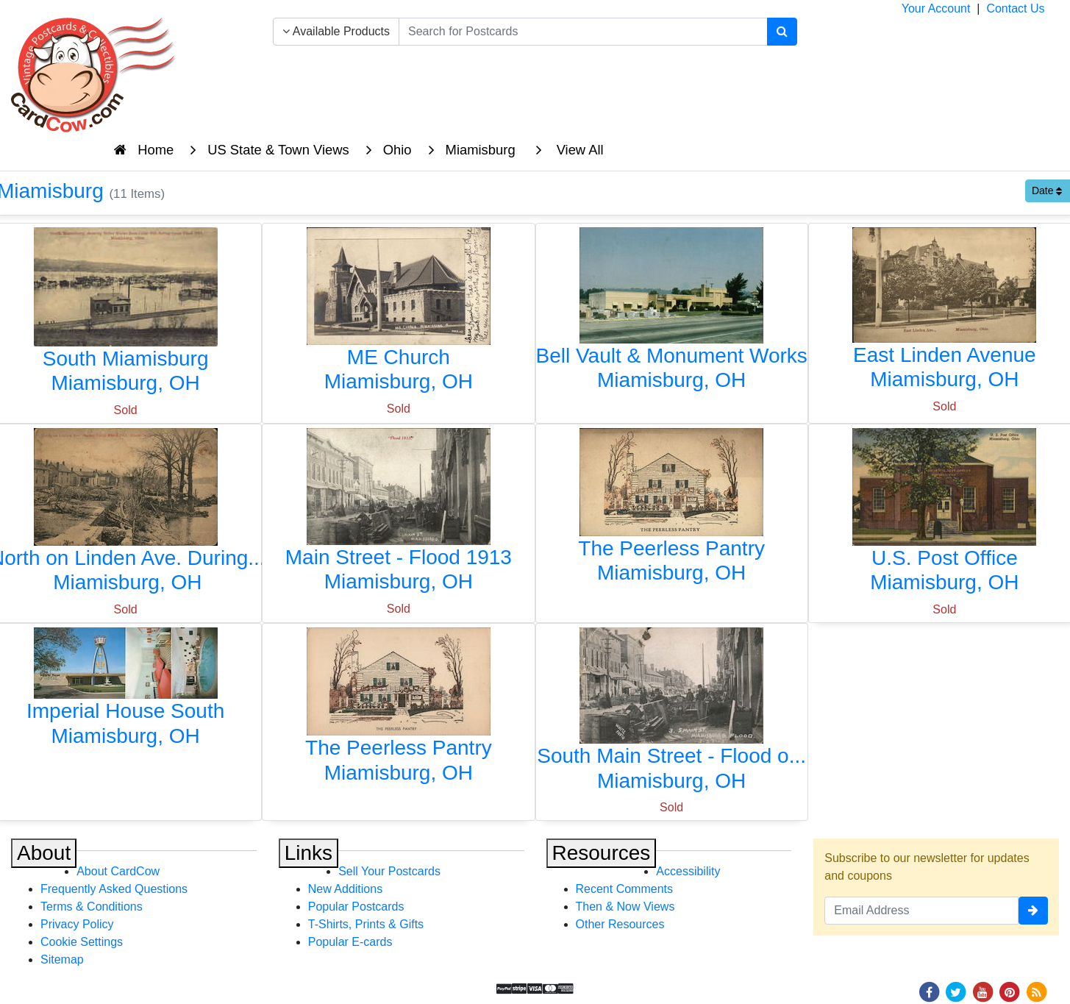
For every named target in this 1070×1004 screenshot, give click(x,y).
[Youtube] (982, 991)
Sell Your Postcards (389, 871)
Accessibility (688, 871)
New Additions (345, 889)
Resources (601, 852)
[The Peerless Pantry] (671, 509)
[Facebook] (929, 991)
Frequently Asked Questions (114, 889)
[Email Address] (921, 911)
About (44, 852)
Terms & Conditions (91, 906)
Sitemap (62, 959)
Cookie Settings (81, 942)
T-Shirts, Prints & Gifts (366, 924)
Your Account (936, 8)
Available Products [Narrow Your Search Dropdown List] (336, 31)
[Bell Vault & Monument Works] (671, 313)
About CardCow (118, 871)
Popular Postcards (356, 906)
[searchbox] (583, 32)
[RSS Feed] (1036, 991)
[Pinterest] (1009, 991)
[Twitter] (956, 991)
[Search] (782, 32)
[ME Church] (398, 313)
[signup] (1033, 911)
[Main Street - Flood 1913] (398, 514)
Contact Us (1015, 8)
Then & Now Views (625, 906)
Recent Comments (625, 889)
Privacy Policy (77, 924)
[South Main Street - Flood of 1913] (671, 713)
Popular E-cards (350, 942)
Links (308, 852)
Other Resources (620, 924)
